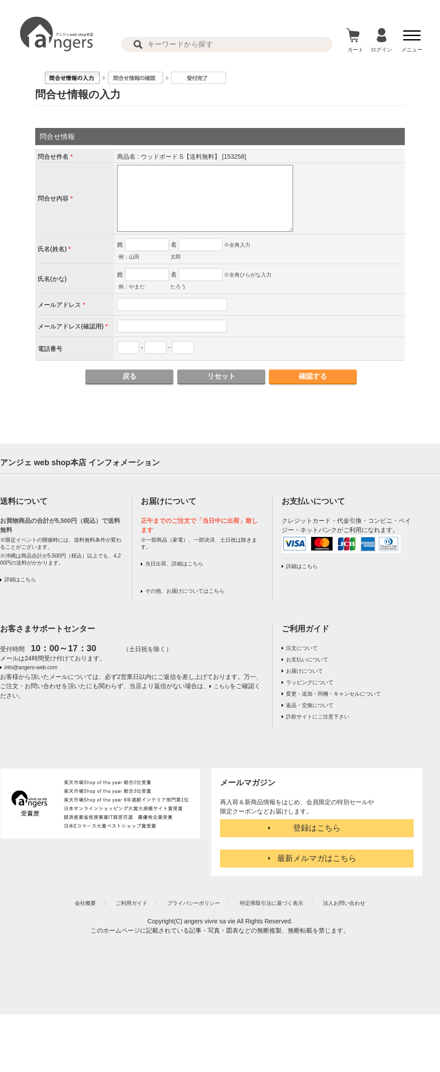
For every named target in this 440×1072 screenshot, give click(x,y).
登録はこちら (317, 828)
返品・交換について (310, 705)
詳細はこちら (20, 579)
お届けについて (304, 671)
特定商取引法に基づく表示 (271, 903)
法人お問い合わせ (344, 903)
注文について (302, 648)
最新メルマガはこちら (316, 858)
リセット (221, 376)
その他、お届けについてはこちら (184, 591)
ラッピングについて (310, 682)
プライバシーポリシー (193, 903)
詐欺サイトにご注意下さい (317, 717)
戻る (129, 376)
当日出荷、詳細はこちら (174, 564)
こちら (222, 686)
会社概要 (85, 903)
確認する (313, 376)
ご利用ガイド (305, 628)
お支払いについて (307, 659)
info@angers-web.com (30, 667)
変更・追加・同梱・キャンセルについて (333, 694)
